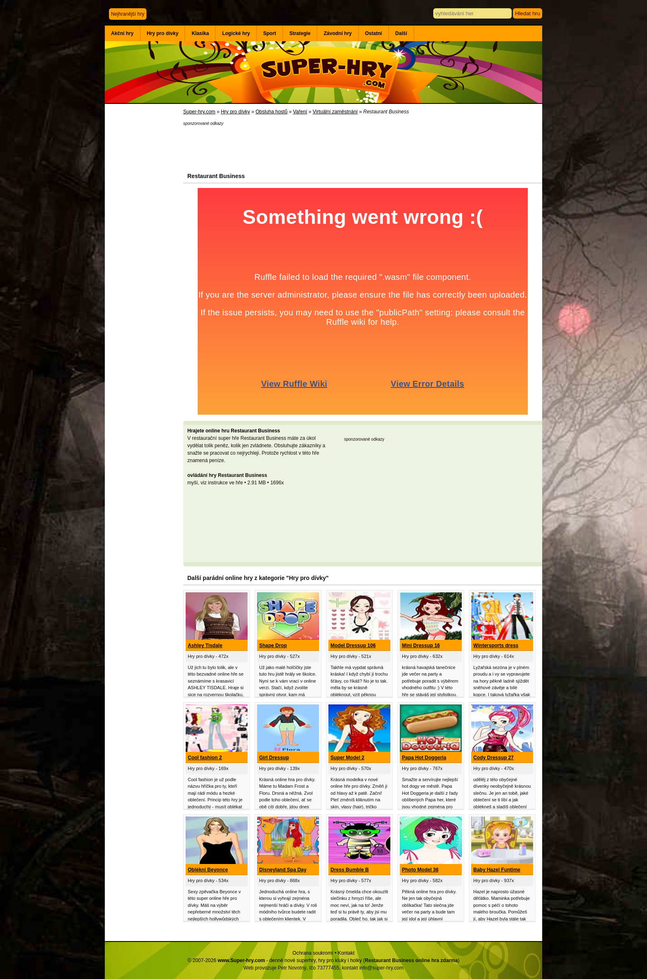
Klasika (200, 33)
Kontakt (346, 953)
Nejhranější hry (127, 14)
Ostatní (373, 33)
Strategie (299, 33)
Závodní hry (338, 33)
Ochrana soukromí (313, 953)
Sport (269, 33)
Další (401, 33)
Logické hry (236, 33)
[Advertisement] (144, 239)
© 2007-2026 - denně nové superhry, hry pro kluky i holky (275, 960)
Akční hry (122, 33)
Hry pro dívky (163, 33)
